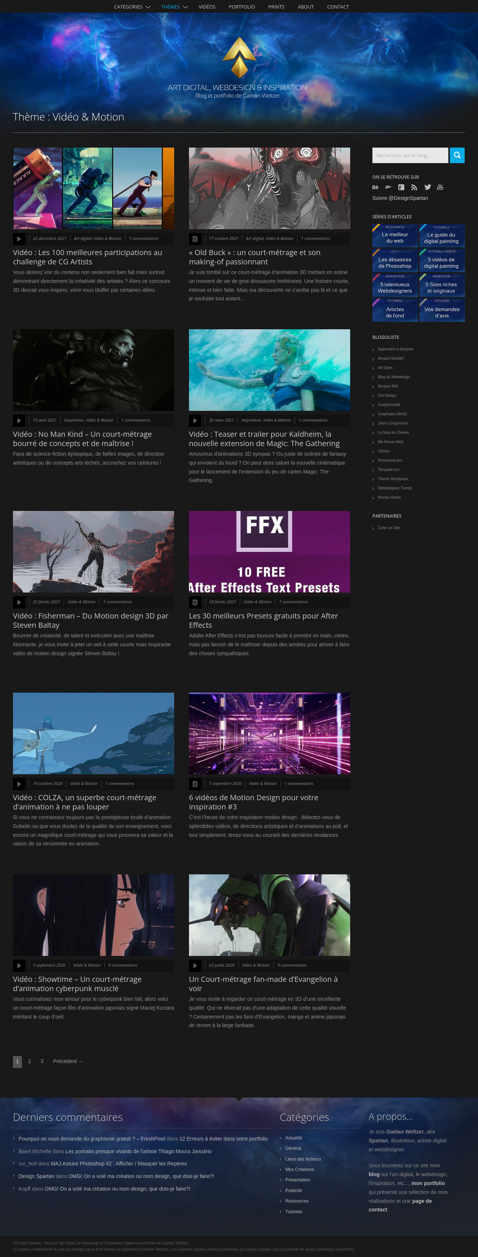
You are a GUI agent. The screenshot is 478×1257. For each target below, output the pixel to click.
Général (293, 1148)
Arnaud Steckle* (391, 358)
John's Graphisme (393, 423)
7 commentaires (293, 601)
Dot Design (387, 395)
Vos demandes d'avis (445, 312)
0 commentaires (123, 965)
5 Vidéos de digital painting (445, 262)
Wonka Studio (389, 497)
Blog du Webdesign (394, 377)
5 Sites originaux (445, 287)
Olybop (384, 451)
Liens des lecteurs (303, 1159)
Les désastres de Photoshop (398, 262)
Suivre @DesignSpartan (400, 198)
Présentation (297, 1179)
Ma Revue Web (391, 442)
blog (374, 1174)
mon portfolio (428, 1183)
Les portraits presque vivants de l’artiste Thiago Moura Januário (139, 1151)
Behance (376, 187)
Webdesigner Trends (395, 488)
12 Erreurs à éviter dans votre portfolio (223, 1139)
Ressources (297, 1201)
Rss (415, 187)
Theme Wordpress (393, 479)
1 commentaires (143, 238)
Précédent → (68, 1061)
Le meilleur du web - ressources (398, 237)
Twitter (428, 187)
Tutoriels (293, 1211)
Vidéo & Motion (107, 238)
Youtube (441, 187)
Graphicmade (389, 405)
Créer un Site (389, 528)
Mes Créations (299, 1169)
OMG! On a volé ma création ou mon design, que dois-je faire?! (141, 1176)
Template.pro (388, 470)
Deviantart (389, 187)
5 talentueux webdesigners (398, 287)
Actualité (293, 1138)
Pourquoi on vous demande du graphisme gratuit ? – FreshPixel (92, 1139)
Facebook (402, 187)
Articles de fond (398, 312)
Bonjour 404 (388, 386)
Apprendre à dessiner (396, 349)
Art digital (83, 238)
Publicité (293, 1190)
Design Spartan (36, 1176)
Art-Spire (385, 368)
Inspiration (74, 420)
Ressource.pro (390, 460)
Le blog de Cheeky (393, 432)
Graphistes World (392, 414)
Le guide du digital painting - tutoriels (445, 237)
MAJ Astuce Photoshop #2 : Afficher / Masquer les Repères (119, 1164)
